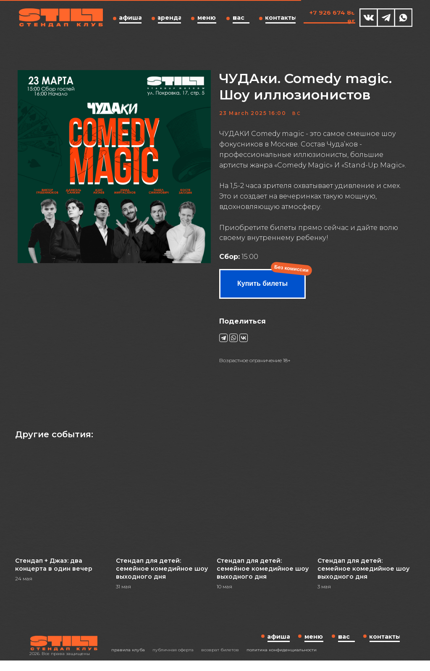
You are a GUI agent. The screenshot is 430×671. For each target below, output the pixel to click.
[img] (368, 17)
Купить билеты (262, 288)
